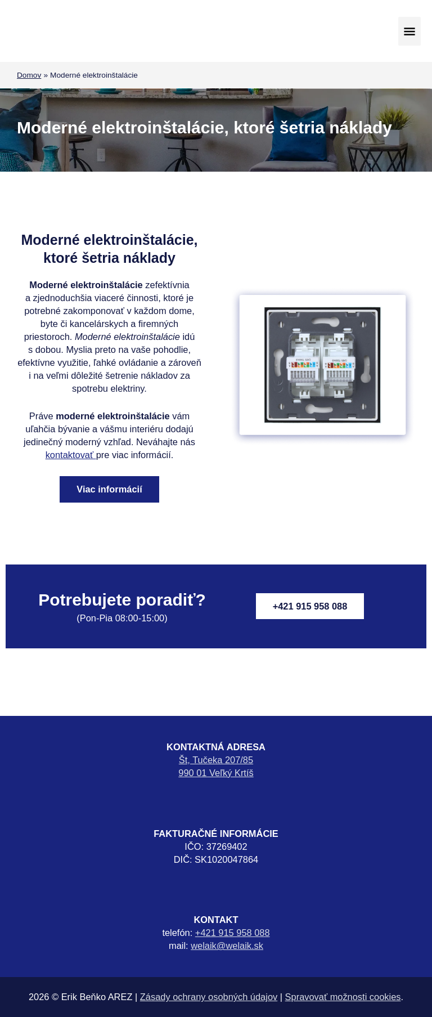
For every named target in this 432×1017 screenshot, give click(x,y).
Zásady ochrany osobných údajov (208, 997)
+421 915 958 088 (310, 606)
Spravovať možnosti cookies (343, 997)
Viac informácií (109, 489)
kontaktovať (71, 455)
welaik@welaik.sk (227, 945)
